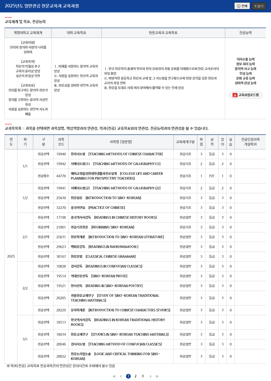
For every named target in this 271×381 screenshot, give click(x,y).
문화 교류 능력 (245, 78)
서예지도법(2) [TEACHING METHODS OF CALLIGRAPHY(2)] (116, 188)
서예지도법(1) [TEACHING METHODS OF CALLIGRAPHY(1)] (116, 164)
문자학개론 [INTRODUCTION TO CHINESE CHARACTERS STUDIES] (121, 310)
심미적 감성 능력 (245, 83)
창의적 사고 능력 (245, 69)
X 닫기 (259, 6)
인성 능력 (246, 74)
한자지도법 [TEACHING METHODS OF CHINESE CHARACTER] (117, 154)
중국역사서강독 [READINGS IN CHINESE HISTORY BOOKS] (114, 217)
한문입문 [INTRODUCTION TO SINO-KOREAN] (106, 198)
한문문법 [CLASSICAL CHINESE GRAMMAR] (103, 257)
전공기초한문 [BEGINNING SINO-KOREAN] (103, 227)
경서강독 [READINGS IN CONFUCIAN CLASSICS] (107, 266)
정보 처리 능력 (245, 64)
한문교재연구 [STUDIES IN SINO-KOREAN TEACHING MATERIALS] (120, 334)
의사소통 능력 (246, 59)
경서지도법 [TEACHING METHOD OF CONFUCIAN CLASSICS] (116, 344)
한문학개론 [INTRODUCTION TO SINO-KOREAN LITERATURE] (117, 237)
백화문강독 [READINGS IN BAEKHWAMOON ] (105, 247)
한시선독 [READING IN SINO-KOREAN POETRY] (107, 286)
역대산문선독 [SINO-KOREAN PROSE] (99, 276)
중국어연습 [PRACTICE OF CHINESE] (98, 208)
